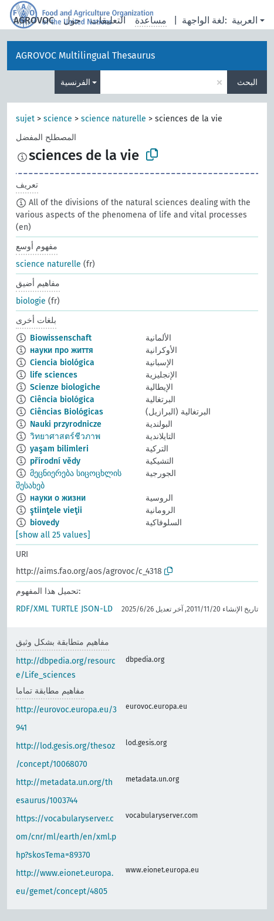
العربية (245, 20)
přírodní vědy (55, 461)
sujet (25, 119)
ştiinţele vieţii (56, 510)
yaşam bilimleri (59, 449)
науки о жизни (58, 498)
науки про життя (61, 350)
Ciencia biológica (62, 363)
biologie (31, 301)
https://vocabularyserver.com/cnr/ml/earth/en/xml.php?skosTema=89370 (66, 837)
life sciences (53, 375)
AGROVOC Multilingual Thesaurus (85, 55)
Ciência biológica (62, 400)
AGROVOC (33, 20)
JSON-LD (97, 609)
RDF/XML (32, 609)
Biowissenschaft (61, 338)
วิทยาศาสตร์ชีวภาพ (65, 436)
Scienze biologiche (65, 387)
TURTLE (65, 609)
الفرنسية (75, 82)
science (57, 119)
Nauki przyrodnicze (66, 424)
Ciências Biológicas (66, 412)
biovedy (44, 523)
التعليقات (108, 20)
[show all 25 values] (53, 535)
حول (72, 20)
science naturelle (113, 119)
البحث (247, 82)
